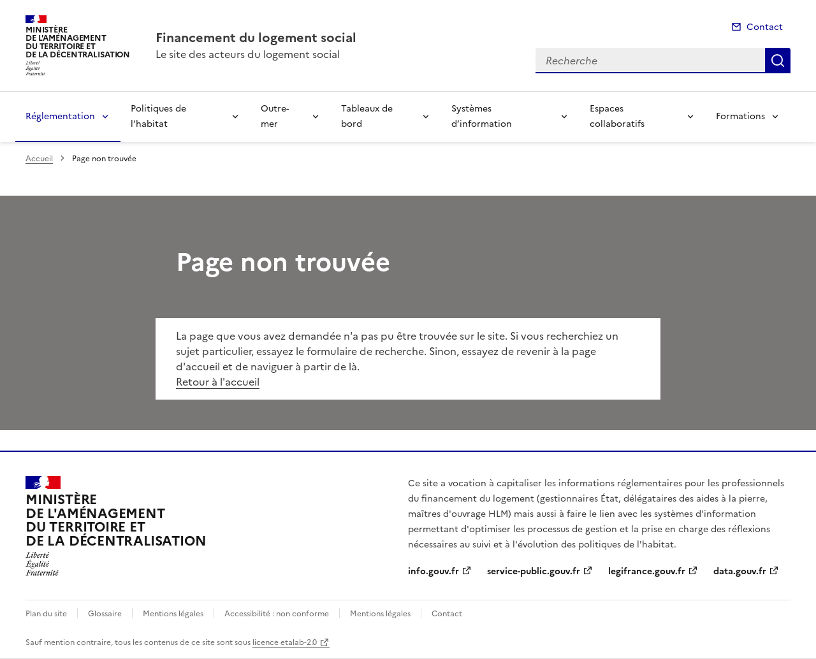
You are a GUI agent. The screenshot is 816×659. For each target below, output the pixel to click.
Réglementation (60, 116)
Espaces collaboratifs (617, 116)
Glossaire (105, 613)
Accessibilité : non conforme (276, 613)
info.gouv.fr (433, 571)
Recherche (777, 60)
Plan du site (46, 613)
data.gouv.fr (739, 571)
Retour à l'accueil (217, 381)
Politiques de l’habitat (158, 116)
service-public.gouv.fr (533, 571)
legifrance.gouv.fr (646, 571)
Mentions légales (173, 613)
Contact (765, 27)
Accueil (39, 158)
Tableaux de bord (367, 116)
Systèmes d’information (481, 116)
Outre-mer (275, 116)
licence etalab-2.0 (284, 642)
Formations (740, 116)
